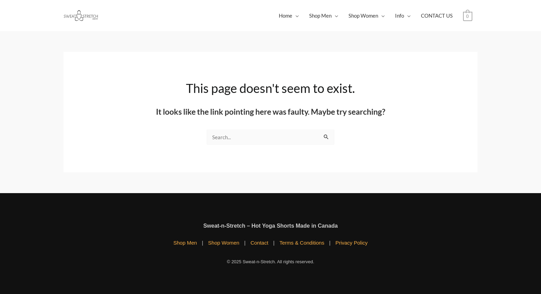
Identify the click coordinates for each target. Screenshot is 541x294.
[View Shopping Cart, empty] (467, 15)
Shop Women (363, 15)
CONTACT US (437, 15)
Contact (259, 243)
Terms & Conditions (301, 243)
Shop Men (320, 15)
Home (285, 15)
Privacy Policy (351, 243)
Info (399, 15)
